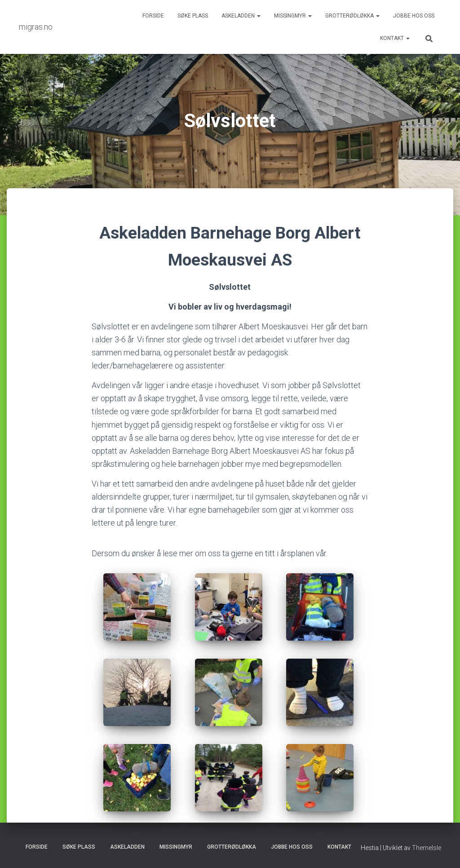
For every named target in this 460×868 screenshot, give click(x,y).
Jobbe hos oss (413, 16)
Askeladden (241, 16)
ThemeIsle (426, 847)
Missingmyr (293, 16)
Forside (153, 16)
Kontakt (395, 38)
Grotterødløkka (352, 16)
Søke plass (192, 16)
